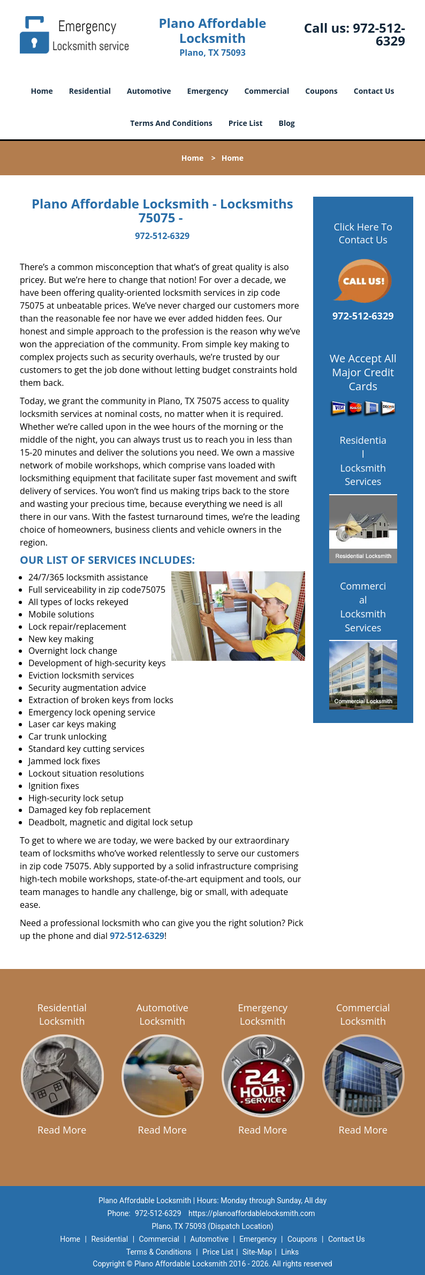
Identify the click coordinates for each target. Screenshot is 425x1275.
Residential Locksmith (62, 1014)
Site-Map (257, 1252)
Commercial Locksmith (363, 1014)
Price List (246, 123)
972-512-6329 (379, 34)
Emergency (208, 91)
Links (290, 1252)
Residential (90, 91)
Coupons (321, 91)
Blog (287, 123)
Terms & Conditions (159, 1252)
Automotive (149, 91)
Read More (61, 1129)
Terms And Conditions (171, 123)
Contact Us (374, 91)
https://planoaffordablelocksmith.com (251, 1213)
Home (41, 91)
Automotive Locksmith (162, 1014)
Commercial (266, 91)
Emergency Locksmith (262, 1014)
